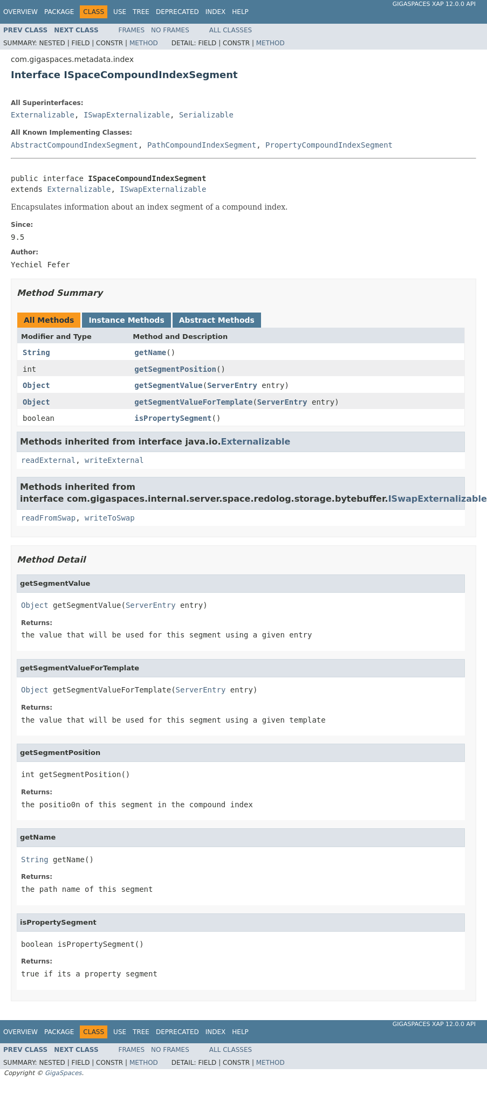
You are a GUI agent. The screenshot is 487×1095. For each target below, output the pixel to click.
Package (59, 12)
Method (143, 43)
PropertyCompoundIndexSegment (329, 145)
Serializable (206, 114)
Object (36, 385)
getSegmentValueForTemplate (193, 402)
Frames (132, 30)
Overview (20, 12)
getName (150, 352)
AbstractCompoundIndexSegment (74, 145)
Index (215, 12)
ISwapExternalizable (127, 114)
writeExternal (114, 460)
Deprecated (177, 12)
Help (240, 12)
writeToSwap (110, 518)
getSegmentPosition (175, 369)
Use (119, 12)
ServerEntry (232, 385)
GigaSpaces (63, 1073)
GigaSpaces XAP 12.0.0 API (434, 4)
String (36, 352)
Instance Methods (126, 320)
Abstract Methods (217, 320)
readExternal (48, 460)
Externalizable (42, 114)
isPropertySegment (172, 418)
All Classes (230, 30)
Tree (141, 12)
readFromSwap (48, 518)
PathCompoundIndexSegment (201, 145)
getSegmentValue (168, 385)
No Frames (170, 30)
